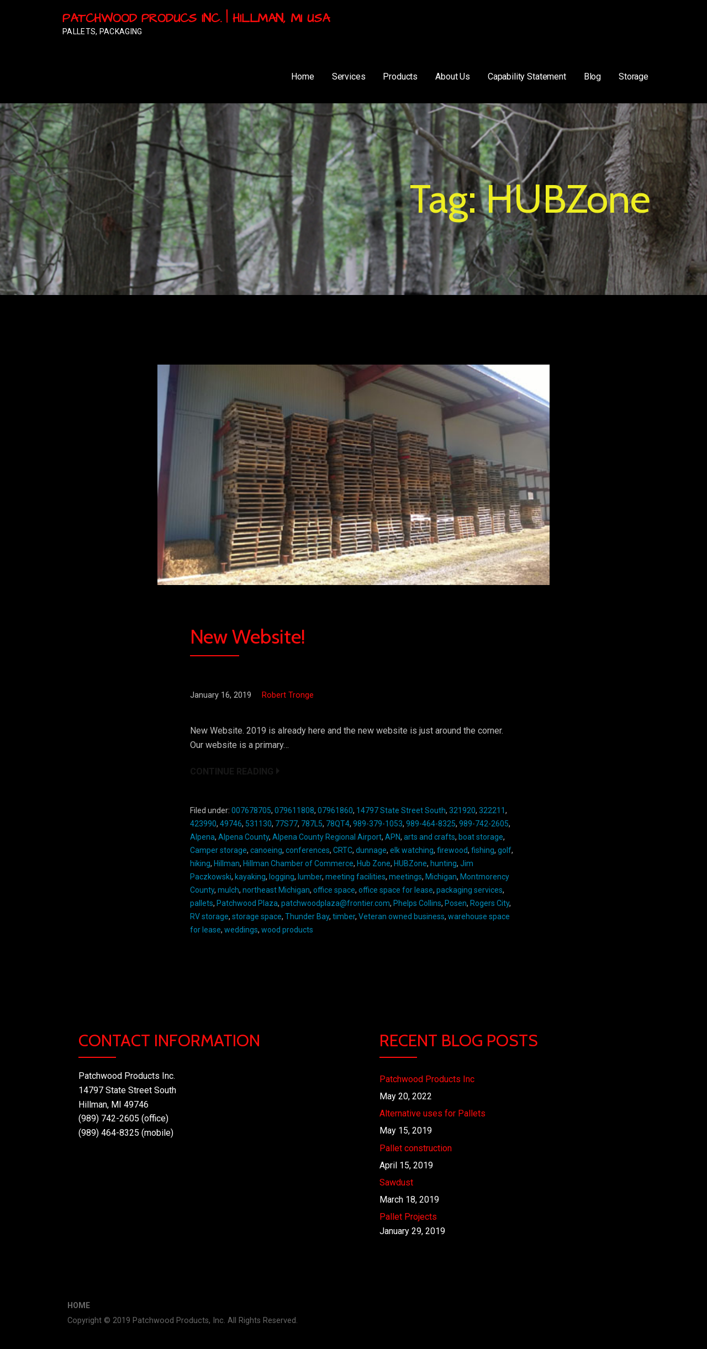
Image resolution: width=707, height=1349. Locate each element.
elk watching (412, 850)
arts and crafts (429, 836)
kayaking (250, 876)
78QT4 (338, 823)
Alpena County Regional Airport (327, 836)
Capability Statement (527, 76)
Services (349, 76)
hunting (443, 863)
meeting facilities (355, 876)
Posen (456, 903)
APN (392, 836)
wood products (287, 929)
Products (400, 76)
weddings (241, 929)
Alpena (202, 836)
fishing (482, 850)
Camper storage (218, 850)
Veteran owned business (401, 916)
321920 (462, 810)
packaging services (469, 890)
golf (504, 850)
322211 (492, 810)
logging (281, 876)
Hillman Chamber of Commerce (298, 863)
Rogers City (489, 903)
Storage (633, 76)
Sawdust (396, 1182)
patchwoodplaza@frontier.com (335, 903)
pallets (201, 903)
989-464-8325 (431, 823)
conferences (308, 850)
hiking (200, 863)
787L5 (312, 823)
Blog (592, 76)
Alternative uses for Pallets (432, 1113)
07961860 (335, 810)
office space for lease (395, 890)
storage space (257, 916)
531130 (258, 823)
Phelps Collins (417, 903)
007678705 (251, 810)
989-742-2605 (484, 823)
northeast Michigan (276, 890)
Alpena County (243, 836)
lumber (310, 876)
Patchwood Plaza (247, 903)
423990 (203, 823)
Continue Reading (231, 771)
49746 (231, 823)
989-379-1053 (378, 823)
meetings (405, 876)
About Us (452, 76)
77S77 (286, 823)
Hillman (227, 863)
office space (334, 890)
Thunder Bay (307, 916)
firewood (452, 850)
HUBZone (410, 863)
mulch (228, 890)
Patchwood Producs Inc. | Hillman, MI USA (196, 18)
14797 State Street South (401, 810)
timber (344, 916)
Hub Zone (374, 863)
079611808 (294, 810)
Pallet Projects (408, 1216)
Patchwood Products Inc (426, 1079)
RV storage (209, 916)
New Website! (247, 636)
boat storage (480, 836)
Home (302, 76)
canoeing (266, 850)
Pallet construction (415, 1148)
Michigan (441, 876)
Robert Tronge (288, 695)
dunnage (371, 850)
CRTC (342, 850)
